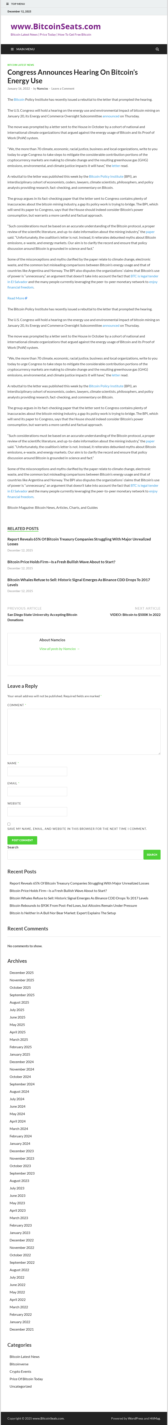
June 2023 (17, 1195)
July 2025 (17, 1010)
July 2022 (17, 1277)
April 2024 (18, 1121)
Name (13, 763)
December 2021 (22, 1329)
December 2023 (22, 1151)
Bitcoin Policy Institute (106, 176)
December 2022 (22, 1240)
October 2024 (20, 1076)
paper (150, 231)
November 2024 (22, 1069)
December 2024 (22, 1062)
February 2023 (21, 1225)
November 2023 (22, 1158)
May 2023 (17, 1203)
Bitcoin (19, 99)
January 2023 (20, 1232)
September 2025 (22, 995)
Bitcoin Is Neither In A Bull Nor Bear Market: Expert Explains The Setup (63, 913)
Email (13, 783)
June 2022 (17, 1284)
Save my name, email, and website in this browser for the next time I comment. (77, 829)
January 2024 (20, 1143)
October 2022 (20, 1255)
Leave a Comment (62, 88)
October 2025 (20, 987)
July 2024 (17, 1099)
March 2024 (19, 1128)
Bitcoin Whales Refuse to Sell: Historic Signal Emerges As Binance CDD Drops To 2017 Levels (79, 898)
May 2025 (17, 1024)
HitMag (155, 1418)
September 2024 (22, 1084)
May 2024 (17, 1114)
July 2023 (17, 1188)
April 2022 (18, 1299)
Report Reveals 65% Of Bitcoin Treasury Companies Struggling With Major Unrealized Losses (79, 883)
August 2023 (19, 1180)
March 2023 (19, 1218)
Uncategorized (21, 1386)
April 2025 (18, 1032)
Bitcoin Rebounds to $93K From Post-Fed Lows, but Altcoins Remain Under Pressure (73, 905)
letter (116, 165)
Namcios (42, 88)
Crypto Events (20, 1371)
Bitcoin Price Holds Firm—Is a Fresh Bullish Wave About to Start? (61, 562)
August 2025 (19, 1002)
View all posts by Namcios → (59, 648)
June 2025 (17, 1017)
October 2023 (20, 1166)
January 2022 (20, 1322)
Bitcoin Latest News (20, 64)
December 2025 (22, 972)
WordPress (135, 1418)
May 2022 (17, 1292)
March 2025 (19, 1039)
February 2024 (21, 1136)
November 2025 (22, 980)
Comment (16, 705)
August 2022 (19, 1270)
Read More (15, 298)
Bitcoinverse (19, 1364)
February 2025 (21, 1047)
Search (12, 847)
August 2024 (19, 1091)
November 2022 (22, 1247)
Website (14, 803)
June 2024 (17, 1106)
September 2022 (22, 1262)
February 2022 (21, 1314)
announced (111, 116)
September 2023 (22, 1173)
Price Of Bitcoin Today (26, 1379)
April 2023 (18, 1210)
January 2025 (20, 1054)
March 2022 (19, 1307)
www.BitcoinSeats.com (56, 26)
